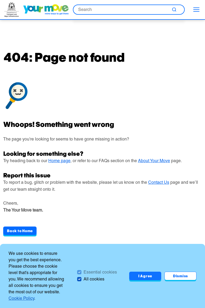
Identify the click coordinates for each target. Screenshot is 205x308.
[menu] (196, 9)
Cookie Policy (21, 298)
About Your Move (154, 160)
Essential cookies (100, 272)
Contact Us (158, 182)
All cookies (94, 279)
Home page (59, 160)
